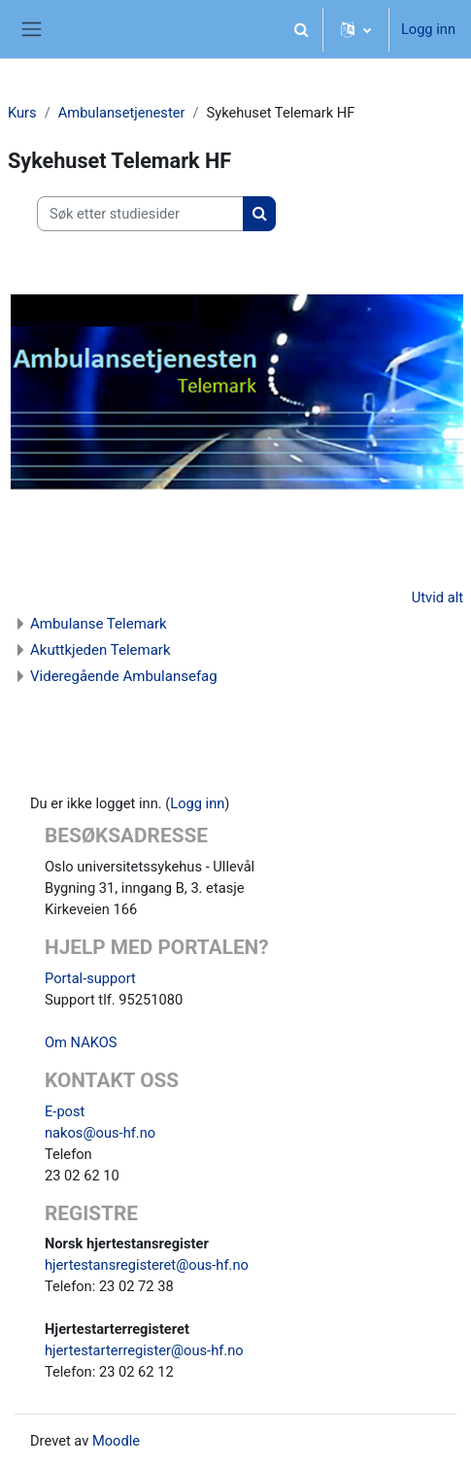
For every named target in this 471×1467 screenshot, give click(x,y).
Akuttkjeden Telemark (100, 650)
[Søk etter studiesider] (140, 213)
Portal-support (90, 978)
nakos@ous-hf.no (100, 1133)
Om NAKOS (81, 1042)
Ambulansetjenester (121, 112)
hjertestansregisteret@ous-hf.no (147, 1265)
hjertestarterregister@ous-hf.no (144, 1350)
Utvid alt (437, 597)
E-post (64, 1111)
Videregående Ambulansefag (124, 676)
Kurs (22, 112)
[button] (302, 29)
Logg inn (428, 29)
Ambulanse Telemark (98, 623)
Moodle (116, 1441)
